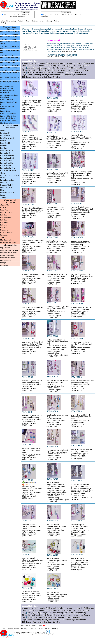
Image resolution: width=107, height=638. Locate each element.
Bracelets (3, 140)
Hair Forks (3, 225)
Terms (41, 628)
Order (27, 21)
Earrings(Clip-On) (6, 160)
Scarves (2, 195)
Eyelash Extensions (6, 100)
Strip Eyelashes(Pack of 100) (9, 32)
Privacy (47, 628)
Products (21, 21)
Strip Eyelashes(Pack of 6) (9, 39)
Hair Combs (4, 222)
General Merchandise (7, 258)
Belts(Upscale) (34, 63)
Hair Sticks (3, 227)
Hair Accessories (5, 260)
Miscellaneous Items (7, 123)
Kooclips (3, 263)
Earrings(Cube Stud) (7, 158)
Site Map (3, 23)
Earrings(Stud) (5, 153)
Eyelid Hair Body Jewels (8, 121)
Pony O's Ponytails (6, 232)
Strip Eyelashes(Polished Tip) (10, 70)
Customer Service (37, 21)
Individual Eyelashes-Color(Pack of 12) (7, 92)
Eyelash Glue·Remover (34, 77)
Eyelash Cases (5, 111)
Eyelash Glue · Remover (8, 114)
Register (56, 21)
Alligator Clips (5, 205)
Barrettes (3, 207)
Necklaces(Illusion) (6, 185)
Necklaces (3, 182)
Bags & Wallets (5, 248)
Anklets (2, 130)
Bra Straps (3, 145)
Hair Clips (3, 220)
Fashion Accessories (7, 255)
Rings (2, 190)
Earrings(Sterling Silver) (8, 168)
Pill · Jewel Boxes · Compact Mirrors (65, 70)
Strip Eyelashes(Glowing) (8, 68)
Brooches (3, 148)
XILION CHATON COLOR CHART (59, 57)
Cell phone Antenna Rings (9, 250)
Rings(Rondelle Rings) (7, 192)
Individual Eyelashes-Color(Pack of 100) (7, 87)
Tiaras (2, 237)
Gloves (2, 173)
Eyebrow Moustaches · (8, 117)
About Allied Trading (8, 21)
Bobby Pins (4, 210)
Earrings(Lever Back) (7, 165)
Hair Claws (3, 215)
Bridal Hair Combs (6, 212)
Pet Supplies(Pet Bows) (8, 242)
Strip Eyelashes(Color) (7, 63)
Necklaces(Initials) (6, 187)
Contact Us (32, 628)
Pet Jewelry (4, 265)
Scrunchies (4, 235)
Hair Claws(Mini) (5, 217)
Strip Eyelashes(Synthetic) (9, 60)
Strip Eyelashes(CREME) (8, 55)
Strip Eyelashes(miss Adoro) (9, 58)
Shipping (49, 21)
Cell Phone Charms (6, 150)
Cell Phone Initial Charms (8, 253)
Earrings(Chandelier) (7, 163)
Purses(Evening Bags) (7, 180)
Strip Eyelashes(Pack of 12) (9, 37)
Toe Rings (3, 197)
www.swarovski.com (69, 51)
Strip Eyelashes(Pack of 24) (9, 34)
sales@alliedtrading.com (21, 634)
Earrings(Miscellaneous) (8, 170)
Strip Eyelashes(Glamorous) (9, 65)
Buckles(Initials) (5, 135)
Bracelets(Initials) (6, 143)
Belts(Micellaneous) (7, 138)
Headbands (4, 230)
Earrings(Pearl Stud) (7, 155)
